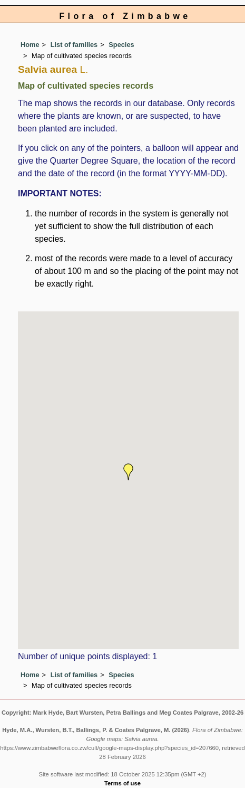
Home (30, 45)
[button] (128, 471)
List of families (74, 45)
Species (121, 45)
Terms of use (122, 783)
